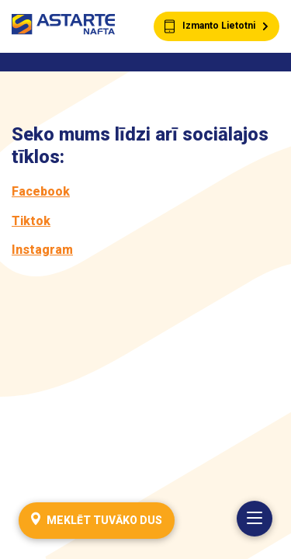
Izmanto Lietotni (216, 26)
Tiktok (31, 221)
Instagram (42, 249)
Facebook (41, 191)
